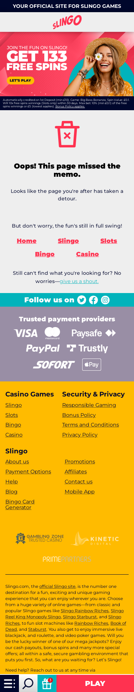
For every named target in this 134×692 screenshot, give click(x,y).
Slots (108, 240)
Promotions (80, 461)
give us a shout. (79, 281)
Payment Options (28, 471)
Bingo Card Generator (20, 504)
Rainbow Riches (91, 623)
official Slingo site (57, 586)
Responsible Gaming (89, 405)
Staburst (37, 629)
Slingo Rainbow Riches (85, 610)
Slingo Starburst (80, 616)
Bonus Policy (79, 415)
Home (26, 240)
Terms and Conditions (90, 424)
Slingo (68, 240)
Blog (11, 491)
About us (17, 461)
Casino (87, 254)
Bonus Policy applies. (70, 106)
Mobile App (80, 491)
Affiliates (76, 471)
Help (11, 481)
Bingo (45, 254)
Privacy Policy (80, 435)
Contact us (79, 481)
